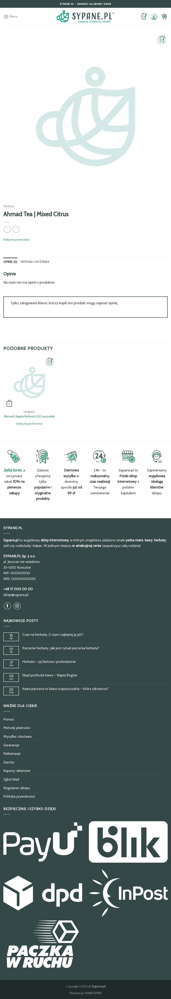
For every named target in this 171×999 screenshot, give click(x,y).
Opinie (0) (10, 262)
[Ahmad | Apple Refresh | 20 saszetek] (29, 382)
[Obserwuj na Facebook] (7, 606)
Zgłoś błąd (11, 779)
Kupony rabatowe (17, 771)
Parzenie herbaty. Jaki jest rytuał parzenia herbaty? (60, 648)
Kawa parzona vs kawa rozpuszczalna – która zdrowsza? (65, 689)
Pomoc (8, 719)
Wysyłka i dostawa (34, 262)
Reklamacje (12, 753)
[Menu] (10, 16)
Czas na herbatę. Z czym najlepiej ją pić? (52, 634)
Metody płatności (16, 728)
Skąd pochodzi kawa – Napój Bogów (49, 675)
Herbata (8, 206)
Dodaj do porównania (16, 239)
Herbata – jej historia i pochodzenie (49, 661)
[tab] (10, 262)
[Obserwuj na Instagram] (17, 606)
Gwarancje (11, 745)
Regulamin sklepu (16, 788)
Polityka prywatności (19, 796)
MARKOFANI (93, 993)
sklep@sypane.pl (15, 595)
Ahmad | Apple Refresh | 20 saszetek (29, 416)
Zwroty (8, 762)
